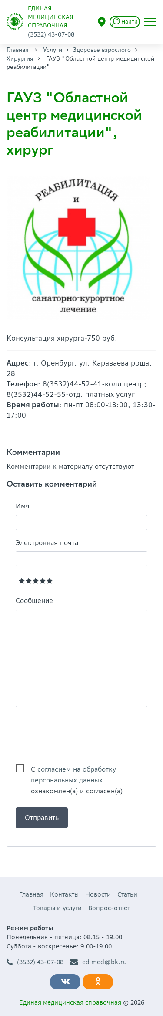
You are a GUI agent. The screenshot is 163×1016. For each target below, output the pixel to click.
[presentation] (82, 735)
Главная (18, 50)
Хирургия (20, 58)
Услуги (52, 50)
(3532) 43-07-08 (35, 962)
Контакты (64, 894)
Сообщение (34, 600)
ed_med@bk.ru (98, 962)
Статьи (127, 894)
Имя (23, 506)
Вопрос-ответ (109, 908)
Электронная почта (47, 542)
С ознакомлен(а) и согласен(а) (77, 770)
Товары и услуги (57, 908)
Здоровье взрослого (102, 50)
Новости (98, 894)
